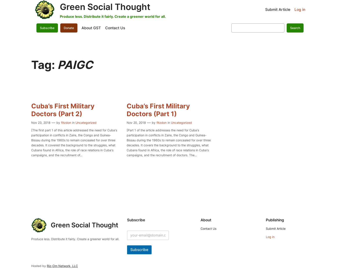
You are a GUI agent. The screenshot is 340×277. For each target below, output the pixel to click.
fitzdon (66, 122)
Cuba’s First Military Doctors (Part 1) (158, 110)
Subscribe (47, 28)
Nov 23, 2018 (41, 122)
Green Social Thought (105, 7)
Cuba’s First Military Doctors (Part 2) (63, 110)
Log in (299, 9)
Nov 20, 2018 (136, 122)
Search (295, 28)
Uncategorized (85, 122)
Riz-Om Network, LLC (62, 266)
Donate (69, 28)
